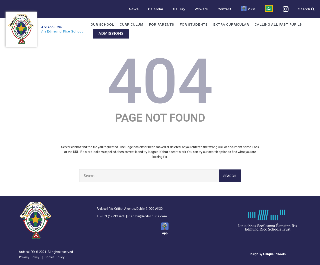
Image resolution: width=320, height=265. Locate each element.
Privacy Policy (29, 257)
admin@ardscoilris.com (149, 216)
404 (160, 81)
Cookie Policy (54, 257)
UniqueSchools (274, 254)
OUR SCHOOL (102, 24)
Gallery (179, 9)
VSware (201, 9)
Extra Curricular (231, 24)
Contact (224, 9)
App (248, 9)
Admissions (111, 33)
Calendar (155, 9)
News (133, 9)
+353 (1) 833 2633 (113, 216)
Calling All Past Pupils (278, 24)
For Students (194, 24)
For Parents (161, 24)
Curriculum (131, 24)
